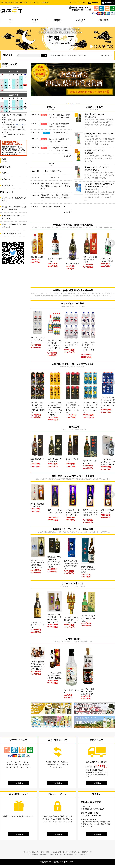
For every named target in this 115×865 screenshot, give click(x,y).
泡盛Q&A (5, 173)
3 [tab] (71, 103)
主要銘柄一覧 (86, 852)
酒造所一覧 (6, 179)
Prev (34, 243)
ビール (79, 55)
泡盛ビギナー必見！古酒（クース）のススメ (13, 217)
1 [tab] (67, 103)
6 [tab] (76, 103)
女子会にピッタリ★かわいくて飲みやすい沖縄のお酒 (14, 208)
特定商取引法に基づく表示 (77, 854)
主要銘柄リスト (7, 185)
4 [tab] (73, 103)
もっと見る (68, 156)
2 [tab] (69, 103)
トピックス (34, 852)
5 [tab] (74, 103)
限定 (75, 55)
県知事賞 (57, 55)
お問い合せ (34, 854)
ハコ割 (52, 55)
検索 (44, 55)
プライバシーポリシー (57, 854)
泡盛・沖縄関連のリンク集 (12, 233)
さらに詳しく (107, 55)
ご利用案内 (45, 852)
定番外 (84, 55)
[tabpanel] (73, 79)
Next (111, 243)
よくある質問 (56, 852)
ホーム (26, 852)
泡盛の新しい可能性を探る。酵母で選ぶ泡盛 (14, 226)
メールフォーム (19, 124)
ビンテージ (69, 55)
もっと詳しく (18, 783)
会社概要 (43, 854)
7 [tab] (78, 103)
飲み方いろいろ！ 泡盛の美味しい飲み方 (14, 199)
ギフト (63, 55)
